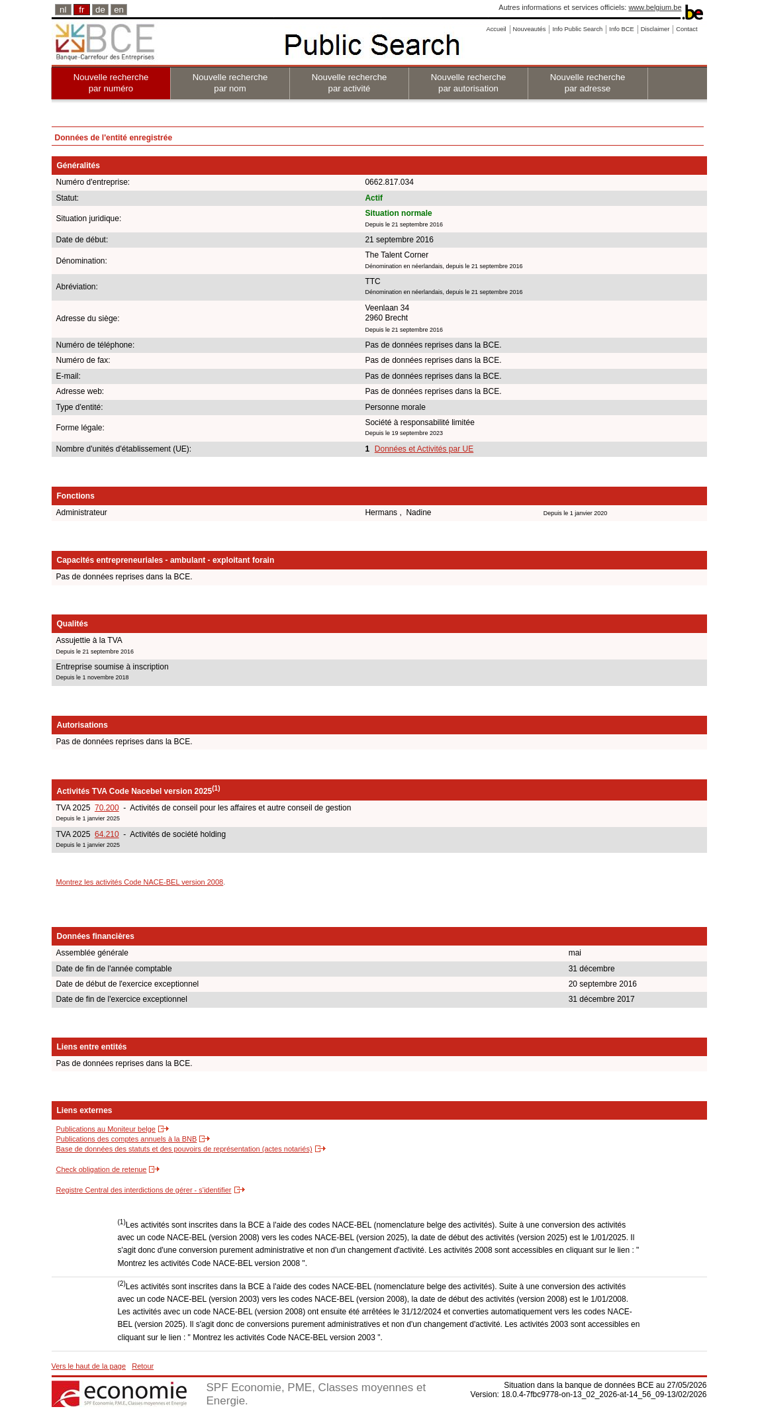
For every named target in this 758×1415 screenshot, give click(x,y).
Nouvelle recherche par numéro (111, 82)
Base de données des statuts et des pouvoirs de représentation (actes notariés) (184, 1149)
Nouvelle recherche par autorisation (468, 82)
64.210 (107, 834)
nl (63, 10)
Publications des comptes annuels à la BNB (126, 1139)
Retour (143, 1366)
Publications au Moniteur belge (106, 1129)
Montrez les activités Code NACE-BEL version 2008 (140, 882)
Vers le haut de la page (89, 1366)
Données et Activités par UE (424, 449)
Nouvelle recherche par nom (230, 82)
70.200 (107, 807)
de (100, 10)
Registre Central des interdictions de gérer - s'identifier (144, 1190)
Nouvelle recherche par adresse (588, 82)
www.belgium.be (654, 7)
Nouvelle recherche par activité (349, 82)
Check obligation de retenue (101, 1169)
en (119, 10)
